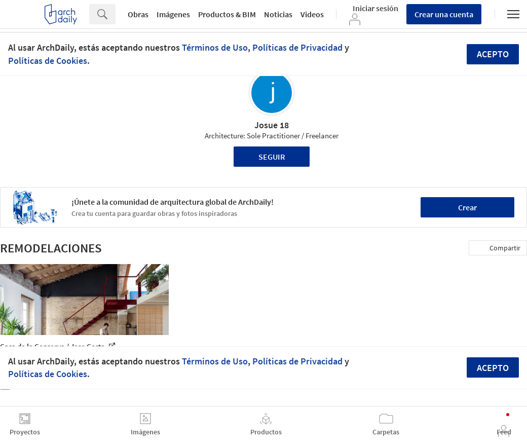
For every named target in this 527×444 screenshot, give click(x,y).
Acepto (493, 54)
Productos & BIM (227, 14)
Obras (138, 14)
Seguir (271, 157)
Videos (312, 14)
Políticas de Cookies (47, 60)
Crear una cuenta (444, 14)
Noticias (278, 14)
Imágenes (173, 14)
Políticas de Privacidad (297, 47)
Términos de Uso (215, 47)
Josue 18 (271, 125)
